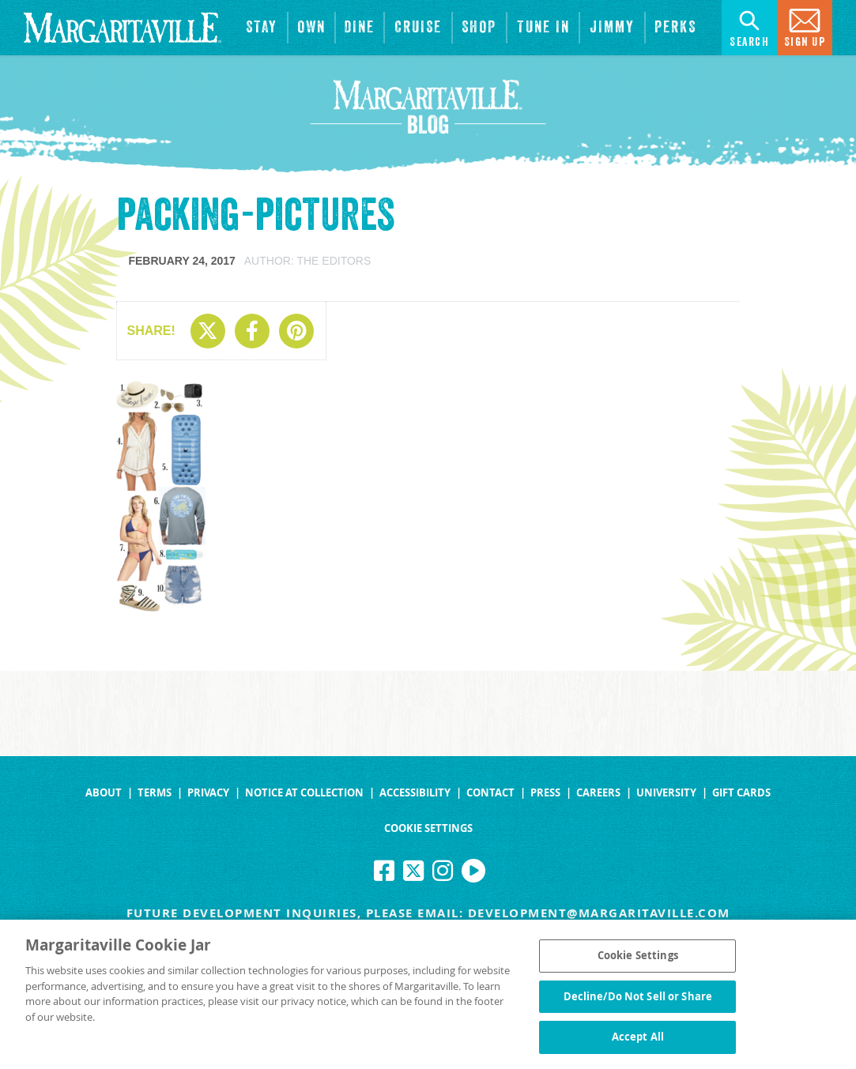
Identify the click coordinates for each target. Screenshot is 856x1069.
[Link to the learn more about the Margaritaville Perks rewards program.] (676, 27)
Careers (598, 793)
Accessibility (415, 793)
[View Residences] (311, 27)
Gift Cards (741, 793)
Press (545, 793)
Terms (155, 793)
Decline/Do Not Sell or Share (638, 1001)
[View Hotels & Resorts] (262, 27)
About (103, 793)
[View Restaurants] (360, 27)
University (666, 793)
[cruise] (418, 27)
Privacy (208, 793)
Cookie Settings (428, 828)
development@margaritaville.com (599, 913)
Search (749, 26)
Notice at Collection (304, 793)
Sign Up (805, 26)
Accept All (638, 1042)
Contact (490, 793)
